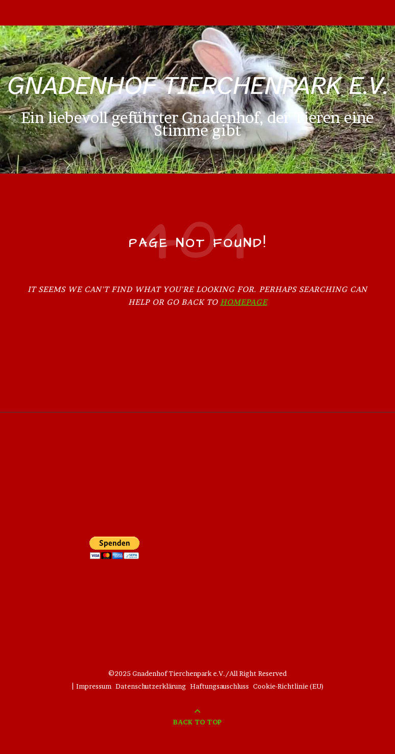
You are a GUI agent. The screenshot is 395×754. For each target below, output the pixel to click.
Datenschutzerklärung (150, 686)
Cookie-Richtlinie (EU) (288, 686)
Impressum (93, 686)
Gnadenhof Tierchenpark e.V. (197, 85)
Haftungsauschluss (219, 686)
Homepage (243, 302)
